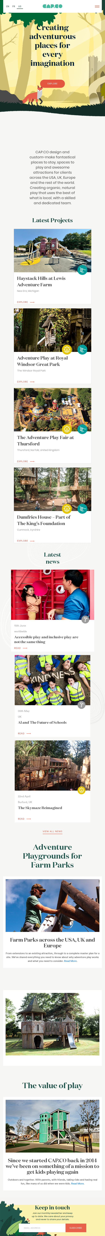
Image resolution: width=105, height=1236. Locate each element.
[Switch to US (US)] (20, 6)
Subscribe (76, 1227)
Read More (70, 960)
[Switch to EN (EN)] (8, 6)
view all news (52, 831)
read (20, 648)
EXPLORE (53, 83)
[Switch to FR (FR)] (14, 6)
